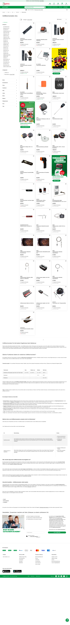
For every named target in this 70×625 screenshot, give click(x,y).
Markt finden (56, 180)
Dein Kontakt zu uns (6, 556)
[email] (35, 532)
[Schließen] (67, 9)
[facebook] (56, 576)
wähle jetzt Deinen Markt (39, 9)
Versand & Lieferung (39, 554)
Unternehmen (54, 554)
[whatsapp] (67, 576)
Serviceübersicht (22, 558)
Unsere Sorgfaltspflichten (56, 562)
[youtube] (64, 576)
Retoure (36, 558)
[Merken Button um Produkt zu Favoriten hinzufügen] (33, 23)
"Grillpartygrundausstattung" (44, 507)
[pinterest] (58, 576)
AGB (28, 576)
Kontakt (4, 554)
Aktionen (66, 7)
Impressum (32, 576)
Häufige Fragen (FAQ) (22, 556)
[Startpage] (6, 4)
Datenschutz (38, 576)
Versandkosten (37, 561)
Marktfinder (21, 562)
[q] (34, 7)
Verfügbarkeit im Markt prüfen (24, 44)
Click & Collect (37, 564)
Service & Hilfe (21, 554)
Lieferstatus (37, 559)
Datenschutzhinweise (61, 529)
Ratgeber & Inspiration (52, 7)
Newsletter (21, 561)
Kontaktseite (21, 559)
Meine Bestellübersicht (39, 556)
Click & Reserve (38, 562)
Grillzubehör (5, 22)
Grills (15, 486)
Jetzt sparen (56, 73)
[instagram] (61, 576)
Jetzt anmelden (57, 532)
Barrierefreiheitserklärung (56, 561)
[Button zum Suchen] (45, 7)
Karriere (53, 559)
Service (60, 7)
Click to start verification (34, 536)
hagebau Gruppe (54, 558)
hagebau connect (54, 556)
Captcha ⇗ (38, 537)
